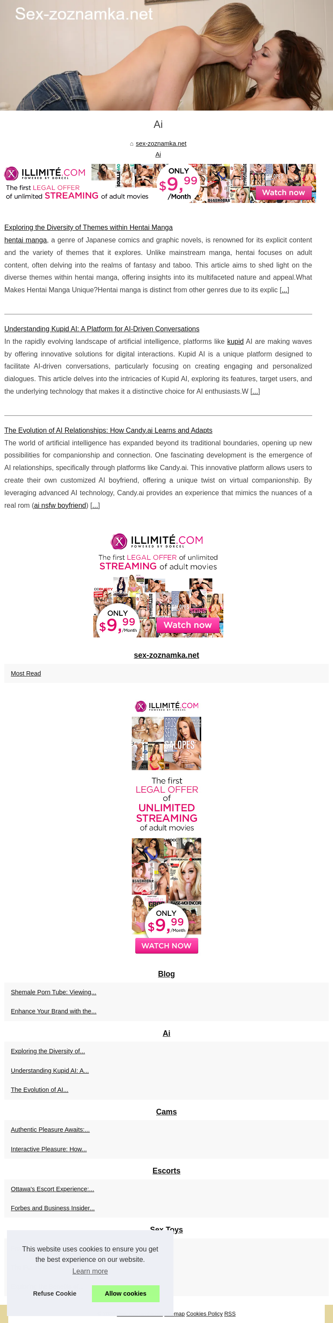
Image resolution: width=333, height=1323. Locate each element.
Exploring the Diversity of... (48, 1051)
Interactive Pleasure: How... (49, 1149)
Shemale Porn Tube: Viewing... (53, 992)
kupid (235, 341)
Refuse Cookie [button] (54, 1293)
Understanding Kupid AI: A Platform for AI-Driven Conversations (101, 329)
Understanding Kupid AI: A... (50, 1070)
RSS (229, 1313)
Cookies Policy (204, 1313)
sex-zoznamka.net (161, 143)
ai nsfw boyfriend (60, 505)
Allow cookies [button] (126, 1293)
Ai (158, 154)
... (284, 290)
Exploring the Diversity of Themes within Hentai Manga (88, 227)
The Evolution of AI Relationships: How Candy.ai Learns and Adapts (108, 430)
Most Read (26, 673)
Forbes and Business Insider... (53, 1208)
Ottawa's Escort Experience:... (52, 1189)
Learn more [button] (90, 1271)
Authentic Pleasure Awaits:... (50, 1129)
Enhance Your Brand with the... (54, 1011)
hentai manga (25, 240)
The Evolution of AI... (40, 1089)
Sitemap (174, 1313)
